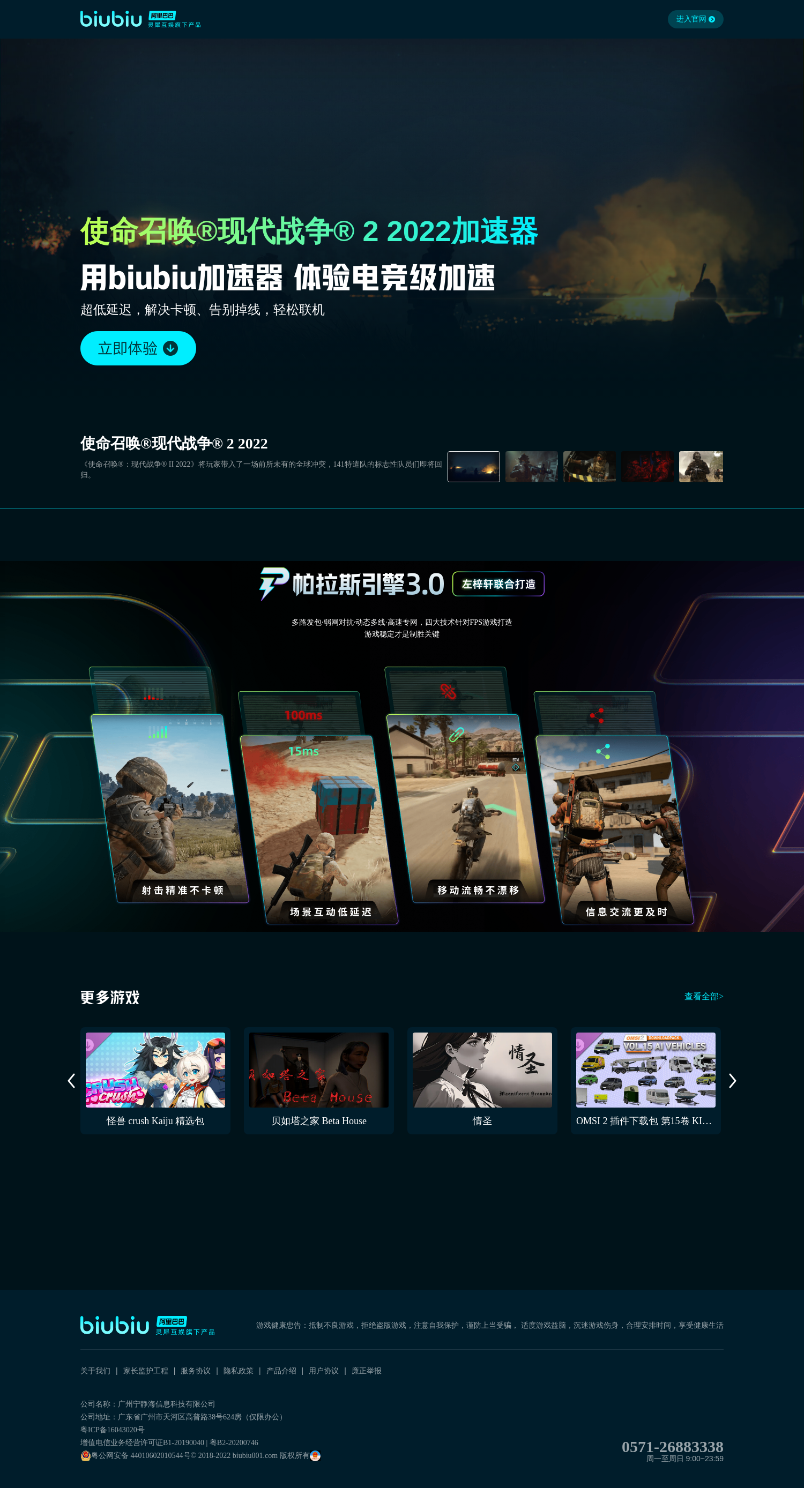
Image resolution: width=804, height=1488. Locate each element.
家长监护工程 (145, 1370)
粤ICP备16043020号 (112, 1430)
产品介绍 (281, 1370)
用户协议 (324, 1370)
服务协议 (196, 1370)
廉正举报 (367, 1370)
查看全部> (704, 996)
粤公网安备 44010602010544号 (135, 1455)
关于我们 (95, 1370)
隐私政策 (239, 1370)
